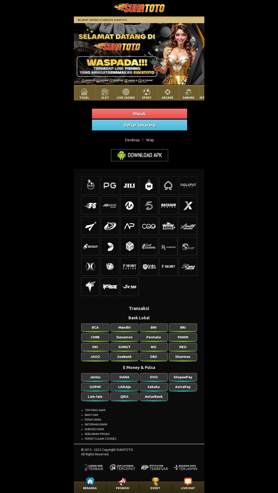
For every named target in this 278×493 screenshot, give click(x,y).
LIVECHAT (188, 488)
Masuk (139, 113)
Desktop (132, 140)
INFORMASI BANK (96, 424)
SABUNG (188, 97)
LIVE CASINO (126, 97)
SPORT (147, 97)
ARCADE (167, 97)
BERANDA (90, 488)
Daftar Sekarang (139, 125)
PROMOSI (122, 488)
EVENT (155, 488)
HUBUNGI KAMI (94, 429)
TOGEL (84, 97)
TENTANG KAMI (95, 410)
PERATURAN (93, 419)
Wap (150, 140)
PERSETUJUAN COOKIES (100, 438)
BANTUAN (91, 414)
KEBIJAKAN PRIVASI (97, 433)
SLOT (105, 97)
